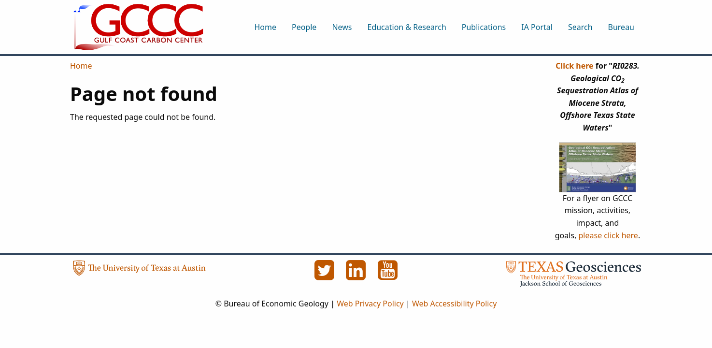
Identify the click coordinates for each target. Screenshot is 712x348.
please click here (608, 235)
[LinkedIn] (357, 275)
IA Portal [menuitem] (537, 27)
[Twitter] (325, 275)
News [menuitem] (342, 27)
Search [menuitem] (580, 27)
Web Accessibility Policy (454, 303)
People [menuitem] (304, 27)
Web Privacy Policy (370, 303)
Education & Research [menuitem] (406, 27)
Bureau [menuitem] (621, 27)
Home (81, 65)
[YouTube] (388, 275)
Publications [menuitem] (484, 27)
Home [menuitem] (265, 27)
